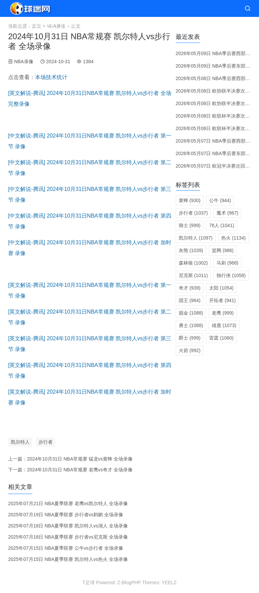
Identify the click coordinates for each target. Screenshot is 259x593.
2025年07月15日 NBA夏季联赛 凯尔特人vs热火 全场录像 (68, 559)
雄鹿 (224, 325)
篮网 (223, 250)
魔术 (227, 213)
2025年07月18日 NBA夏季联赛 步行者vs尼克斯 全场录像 (68, 537)
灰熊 (191, 250)
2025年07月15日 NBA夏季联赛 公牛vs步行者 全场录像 (65, 548)
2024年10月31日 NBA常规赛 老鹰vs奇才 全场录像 (80, 469)
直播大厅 (72, 25)
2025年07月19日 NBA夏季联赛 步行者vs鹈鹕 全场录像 (65, 514)
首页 (20, 25)
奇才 (190, 288)
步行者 (45, 442)
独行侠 (231, 275)
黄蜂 (190, 200)
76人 (221, 225)
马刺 (227, 263)
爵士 (190, 338)
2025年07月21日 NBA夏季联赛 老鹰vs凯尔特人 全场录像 (68, 503)
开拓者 (222, 300)
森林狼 (193, 263)
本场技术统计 (51, 77)
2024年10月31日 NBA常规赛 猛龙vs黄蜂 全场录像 (80, 459)
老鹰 (223, 313)
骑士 (190, 225)
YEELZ (169, 582)
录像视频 (174, 25)
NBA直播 (43, 25)
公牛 (220, 200)
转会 (151, 25)
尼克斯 (193, 275)
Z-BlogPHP (129, 582)
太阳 (221, 288)
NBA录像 (23, 61)
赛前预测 (128, 25)
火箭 (190, 350)
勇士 (191, 325)
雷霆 (221, 338)
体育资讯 (208, 25)
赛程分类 (100, 25)
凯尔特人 (20, 442)
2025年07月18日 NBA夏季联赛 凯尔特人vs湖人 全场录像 (68, 525)
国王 (190, 300)
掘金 (191, 313)
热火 (233, 238)
